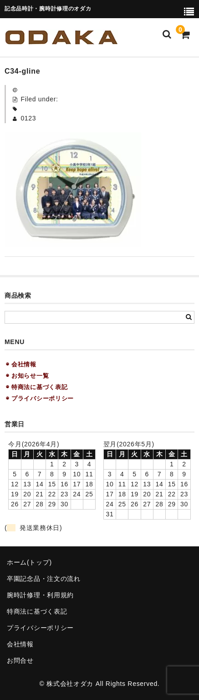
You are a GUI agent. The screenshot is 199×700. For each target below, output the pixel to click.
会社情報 (20, 644)
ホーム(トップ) (29, 562)
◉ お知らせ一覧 (27, 375)
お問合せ (20, 660)
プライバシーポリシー (40, 627)
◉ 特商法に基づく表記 (36, 387)
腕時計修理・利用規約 (40, 595)
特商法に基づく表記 (37, 611)
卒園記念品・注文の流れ (44, 578)
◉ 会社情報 (21, 364)
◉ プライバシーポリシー (40, 398)
